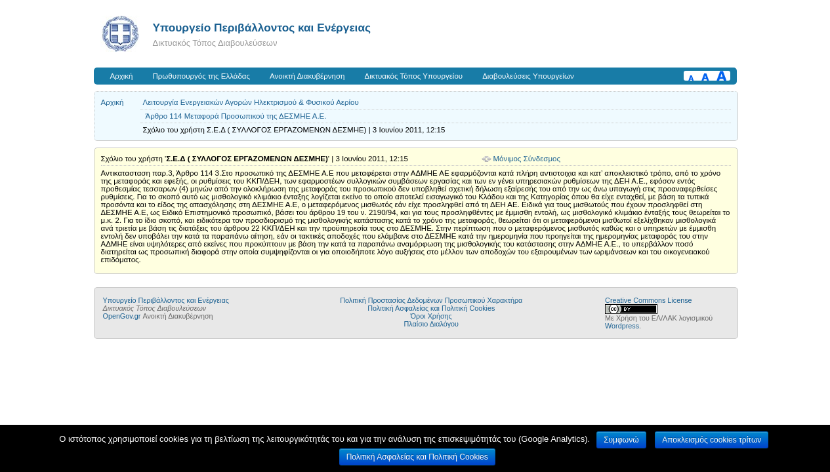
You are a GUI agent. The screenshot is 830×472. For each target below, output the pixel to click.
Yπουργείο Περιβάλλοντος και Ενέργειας (262, 27)
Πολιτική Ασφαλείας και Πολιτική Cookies (431, 308)
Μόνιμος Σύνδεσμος (527, 159)
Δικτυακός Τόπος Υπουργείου (413, 76)
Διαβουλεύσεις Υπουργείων (528, 76)
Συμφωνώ (621, 439)
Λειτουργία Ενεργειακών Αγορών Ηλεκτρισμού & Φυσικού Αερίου (251, 102)
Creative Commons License (648, 300)
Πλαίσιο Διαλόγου (431, 324)
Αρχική (121, 76)
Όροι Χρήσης (431, 316)
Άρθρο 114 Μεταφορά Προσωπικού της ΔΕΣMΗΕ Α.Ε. (236, 116)
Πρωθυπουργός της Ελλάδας (202, 76)
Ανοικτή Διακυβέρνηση (307, 76)
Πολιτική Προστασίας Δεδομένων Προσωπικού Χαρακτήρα (431, 300)
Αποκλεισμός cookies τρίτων (711, 439)
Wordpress (622, 326)
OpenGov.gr (122, 316)
